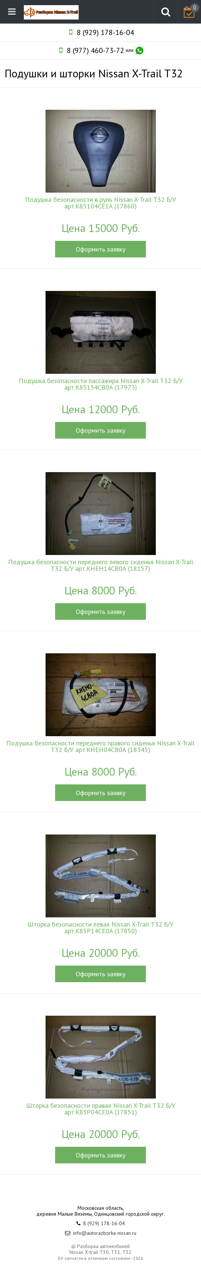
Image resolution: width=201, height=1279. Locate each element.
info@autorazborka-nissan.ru (104, 1233)
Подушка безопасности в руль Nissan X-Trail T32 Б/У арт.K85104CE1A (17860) (100, 203)
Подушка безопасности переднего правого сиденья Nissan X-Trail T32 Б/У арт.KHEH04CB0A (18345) (100, 746)
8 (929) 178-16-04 (105, 32)
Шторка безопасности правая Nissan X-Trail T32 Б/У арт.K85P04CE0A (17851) (100, 1108)
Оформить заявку (100, 249)
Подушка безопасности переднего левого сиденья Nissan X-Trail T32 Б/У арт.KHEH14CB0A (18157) (100, 565)
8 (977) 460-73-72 (95, 50)
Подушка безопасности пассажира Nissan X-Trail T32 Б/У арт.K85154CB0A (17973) (101, 384)
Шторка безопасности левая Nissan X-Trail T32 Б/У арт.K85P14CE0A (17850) (100, 927)
